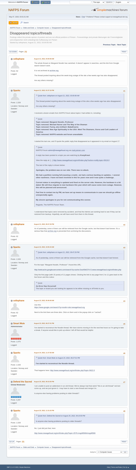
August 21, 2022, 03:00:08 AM (44, 59)
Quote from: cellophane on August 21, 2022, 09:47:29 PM (58, 252)
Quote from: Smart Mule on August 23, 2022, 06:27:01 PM (59, 358)
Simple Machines (24, 467)
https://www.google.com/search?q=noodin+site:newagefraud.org (59, 307)
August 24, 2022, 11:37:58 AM (44, 352)
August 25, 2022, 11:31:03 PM (44, 410)
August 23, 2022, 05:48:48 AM (44, 300)
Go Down (13, 52)
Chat (83, 17)
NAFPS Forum (18, 10)
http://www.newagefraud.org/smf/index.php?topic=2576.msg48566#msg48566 (64, 433)
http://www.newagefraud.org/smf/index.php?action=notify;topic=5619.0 (81, 160)
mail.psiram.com (78, 150)
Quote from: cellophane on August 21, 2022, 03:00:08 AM (58, 96)
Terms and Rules (116, 467)
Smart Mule (19, 323)
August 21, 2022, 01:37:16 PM (44, 90)
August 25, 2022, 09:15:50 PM (44, 381)
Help (108, 467)
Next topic (121, 45)
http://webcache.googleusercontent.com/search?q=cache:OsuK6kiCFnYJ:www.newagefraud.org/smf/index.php (77, 270)
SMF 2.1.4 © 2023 (12, 467)
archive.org (54, 71)
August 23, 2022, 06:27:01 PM (44, 323)
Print (124, 52)
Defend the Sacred (22, 382)
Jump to (93, 452)
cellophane (18, 59)
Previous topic (109, 45)
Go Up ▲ (126, 467)
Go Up (11, 442)
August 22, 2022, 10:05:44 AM (44, 247)
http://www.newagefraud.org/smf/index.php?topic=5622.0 (72, 370)
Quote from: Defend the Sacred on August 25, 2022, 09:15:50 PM (61, 416)
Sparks (16, 90)
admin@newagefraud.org (58, 150)
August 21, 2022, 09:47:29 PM (44, 224)
